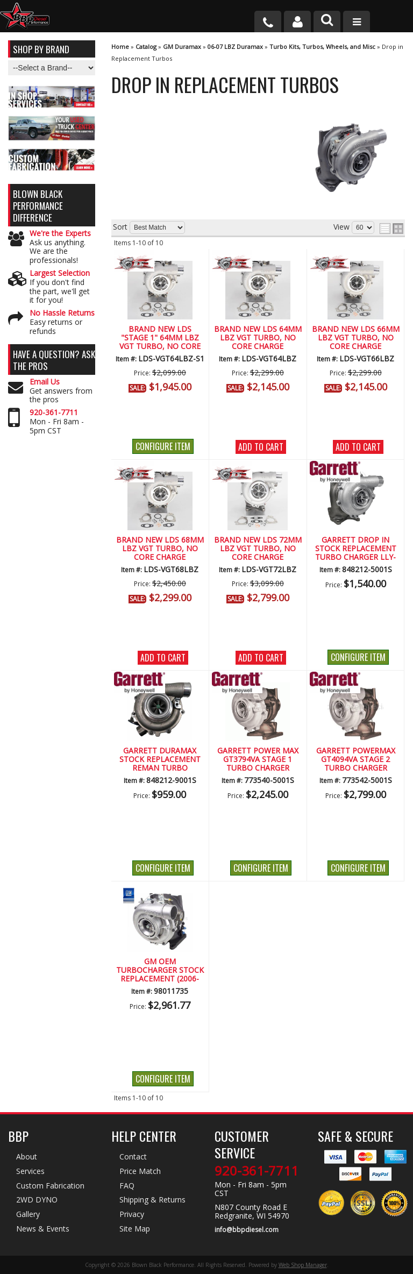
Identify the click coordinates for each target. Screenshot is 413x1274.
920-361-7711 (54, 412)
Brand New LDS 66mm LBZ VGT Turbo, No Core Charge (356, 338)
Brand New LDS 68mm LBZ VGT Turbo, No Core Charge (160, 549)
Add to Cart (260, 446)
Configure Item (163, 446)
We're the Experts (60, 233)
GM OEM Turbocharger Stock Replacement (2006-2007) (160, 970)
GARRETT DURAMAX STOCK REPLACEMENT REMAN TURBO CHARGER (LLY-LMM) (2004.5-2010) (160, 759)
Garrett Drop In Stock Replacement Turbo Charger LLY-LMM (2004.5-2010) (355, 549)
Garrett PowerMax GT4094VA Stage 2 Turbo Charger (355, 759)
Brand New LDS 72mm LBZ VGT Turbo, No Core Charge (258, 549)
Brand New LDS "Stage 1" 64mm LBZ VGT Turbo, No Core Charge (160, 338)
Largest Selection (60, 273)
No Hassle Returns (62, 313)
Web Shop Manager (303, 1265)
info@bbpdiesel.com (247, 1230)
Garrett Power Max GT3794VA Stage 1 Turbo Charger (257, 759)
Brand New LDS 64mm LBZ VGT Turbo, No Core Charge (258, 338)
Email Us (45, 382)
